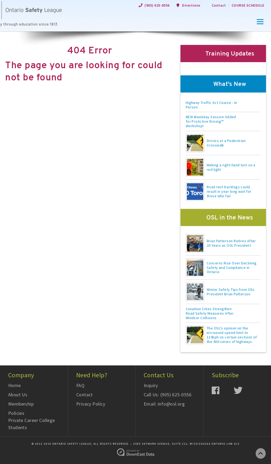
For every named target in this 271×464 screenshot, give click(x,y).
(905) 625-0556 (156, 5)
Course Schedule (248, 5)
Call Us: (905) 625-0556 (167, 395)
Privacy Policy (90, 404)
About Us (18, 395)
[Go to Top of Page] (261, 453)
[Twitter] (245, 390)
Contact (219, 5)
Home (14, 385)
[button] (260, 22)
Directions (191, 5)
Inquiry (151, 385)
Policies (16, 413)
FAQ (80, 385)
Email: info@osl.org (164, 404)
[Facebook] (223, 390)
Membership (21, 404)
